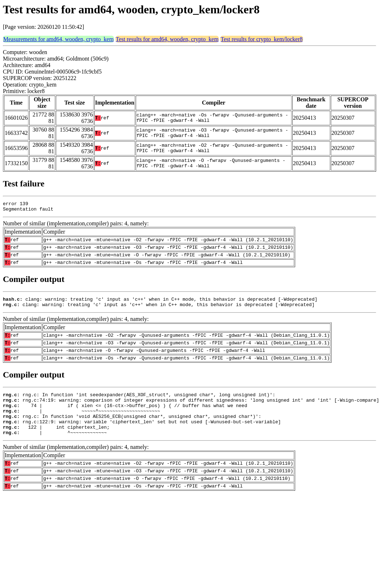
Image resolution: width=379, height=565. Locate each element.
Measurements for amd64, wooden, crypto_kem (58, 39)
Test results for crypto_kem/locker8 (262, 39)
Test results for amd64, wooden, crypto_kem (167, 39)
